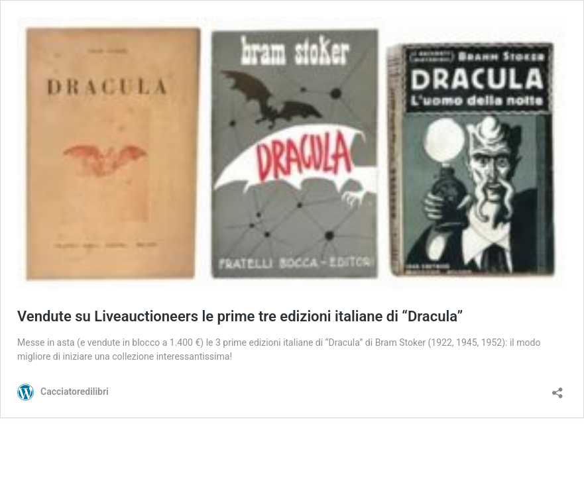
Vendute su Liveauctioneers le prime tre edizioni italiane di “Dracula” (240, 316)
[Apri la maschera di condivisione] (557, 388)
